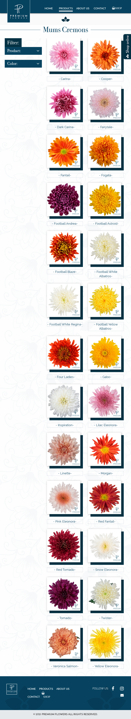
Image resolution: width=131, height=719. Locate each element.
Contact (100, 8)
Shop (118, 8)
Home (49, 8)
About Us (82, 8)
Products (66, 8)
